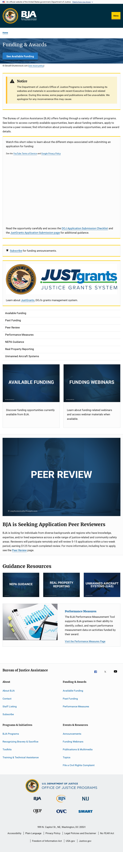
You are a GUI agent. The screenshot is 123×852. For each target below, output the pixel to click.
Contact (7, 698)
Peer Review (19, 550)
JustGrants (27, 300)
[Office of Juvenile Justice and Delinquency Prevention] (37, 814)
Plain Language (33, 833)
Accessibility (14, 833)
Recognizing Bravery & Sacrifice (20, 741)
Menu (116, 16)
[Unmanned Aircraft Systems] (102, 585)
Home (5, 32)
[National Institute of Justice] (85, 802)
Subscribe (16, 250)
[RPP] (61, 585)
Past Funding (70, 698)
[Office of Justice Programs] (10, 16)
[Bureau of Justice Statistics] (61, 803)
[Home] (29, 16)
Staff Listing (10, 706)
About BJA (9, 690)
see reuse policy (36, 65)
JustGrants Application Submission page (35, 232)
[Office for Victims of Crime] (61, 814)
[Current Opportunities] (31, 383)
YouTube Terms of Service (25, 153)
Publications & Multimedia (78, 749)
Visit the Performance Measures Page (85, 641)
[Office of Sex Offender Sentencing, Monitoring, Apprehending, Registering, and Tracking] (85, 814)
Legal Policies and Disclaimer (80, 833)
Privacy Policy (52, 833)
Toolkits (7, 749)
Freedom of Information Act (47, 841)
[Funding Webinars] (92, 383)
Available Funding (73, 690)
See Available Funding (20, 56)
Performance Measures (80, 611)
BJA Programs (11, 733)
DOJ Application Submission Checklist (85, 228)
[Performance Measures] (30, 622)
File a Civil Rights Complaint (78, 765)
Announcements (72, 733)
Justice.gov (85, 841)
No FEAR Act (107, 833)
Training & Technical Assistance (21, 757)
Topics (66, 757)
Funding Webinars (73, 741)
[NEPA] (21, 585)
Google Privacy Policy (51, 153)
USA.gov (70, 841)
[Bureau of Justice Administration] (37, 802)
